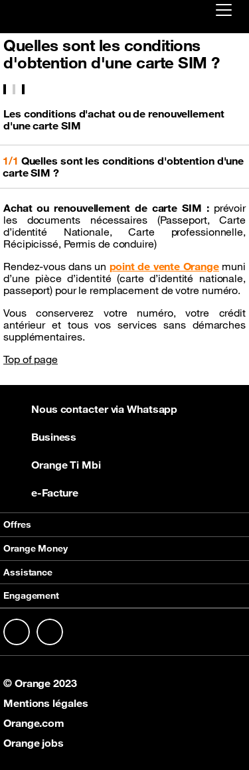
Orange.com (33, 723)
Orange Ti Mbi (52, 465)
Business (39, 437)
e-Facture (40, 492)
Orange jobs (33, 743)
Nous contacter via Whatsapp (90, 409)
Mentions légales (45, 703)
